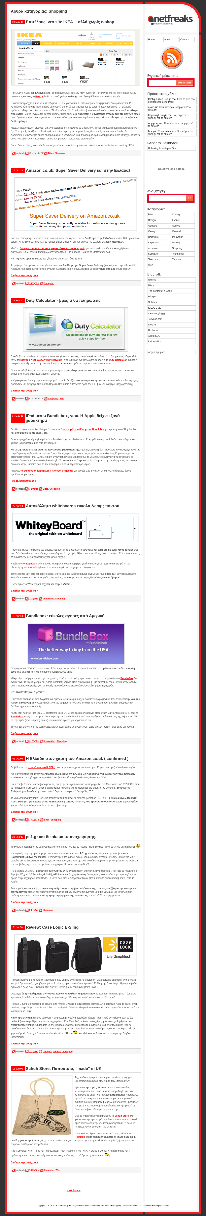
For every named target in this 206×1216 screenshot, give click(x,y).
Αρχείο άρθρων (156, 352)
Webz (151, 285)
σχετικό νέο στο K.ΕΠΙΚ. (41, 767)
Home (151, 39)
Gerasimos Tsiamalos (131, 1206)
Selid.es (152, 302)
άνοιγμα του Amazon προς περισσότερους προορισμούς (52, 248)
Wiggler (152, 296)
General (57, 1051)
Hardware (153, 237)
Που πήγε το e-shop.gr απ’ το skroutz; (169, 108)
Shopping (60, 153)
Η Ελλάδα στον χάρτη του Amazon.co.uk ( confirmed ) (77, 758)
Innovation (48, 598)
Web (62, 398)
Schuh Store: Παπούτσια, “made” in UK (64, 1068)
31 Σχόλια (34, 741)
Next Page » (73, 1190)
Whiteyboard (30, 563)
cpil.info (152, 279)
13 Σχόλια (34, 1170)
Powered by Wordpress (100, 1206)
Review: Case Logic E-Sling (52, 927)
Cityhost (165, 1206)
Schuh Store (122, 1115)
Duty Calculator (118, 360)
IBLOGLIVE (154, 307)
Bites (51, 153)
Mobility (176, 242)
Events (176, 220)
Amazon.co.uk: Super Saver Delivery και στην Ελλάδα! (78, 170)
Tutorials (176, 259)
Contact (184, 39)
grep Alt (152, 324)
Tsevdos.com (155, 319)
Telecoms (153, 259)
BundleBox (67, 363)
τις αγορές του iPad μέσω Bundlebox (83, 429)
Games (176, 225)
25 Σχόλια (34, 283)
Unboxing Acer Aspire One (162, 148)
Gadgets (47, 1051)
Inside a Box (155, 341)
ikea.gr (39, 96)
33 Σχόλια (34, 819)
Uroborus (153, 330)
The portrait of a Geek (160, 291)
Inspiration (153, 242)
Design (152, 220)
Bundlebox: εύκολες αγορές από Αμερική (65, 616)
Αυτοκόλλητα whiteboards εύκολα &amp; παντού (72, 506)
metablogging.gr (157, 313)
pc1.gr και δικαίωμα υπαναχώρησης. (61, 837)
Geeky (151, 231)
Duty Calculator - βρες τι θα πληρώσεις (63, 300)
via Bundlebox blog (23, 481)
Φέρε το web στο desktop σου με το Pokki (171, 100)
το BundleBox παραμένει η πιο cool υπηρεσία (46, 470)
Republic (80, 1137)
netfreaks (153, 248)
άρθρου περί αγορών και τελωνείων (42, 360)
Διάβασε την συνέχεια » (24, 275)
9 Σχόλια (33, 910)
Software (153, 253)
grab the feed (171, 57)
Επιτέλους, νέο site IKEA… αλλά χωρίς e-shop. (70, 22)
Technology (178, 253)
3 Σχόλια (33, 489)
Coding (176, 214)
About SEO (154, 336)
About (167, 39)
